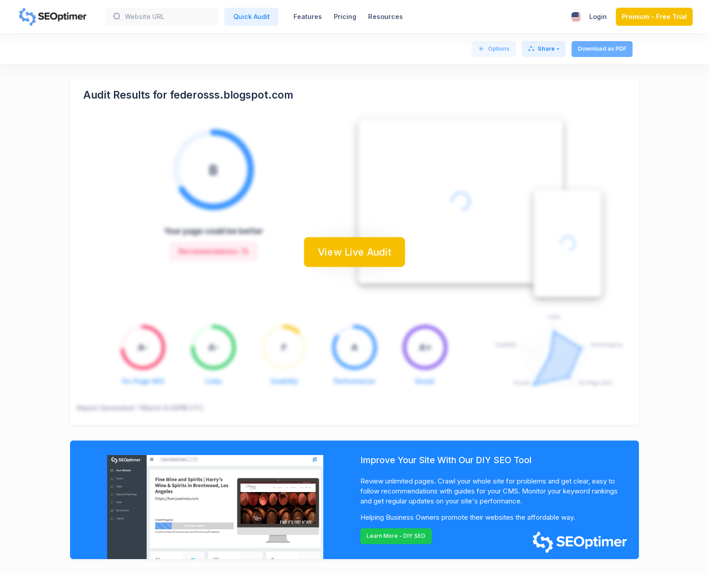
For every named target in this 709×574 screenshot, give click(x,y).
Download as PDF (602, 48)
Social (425, 381)
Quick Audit (251, 16)
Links (213, 381)
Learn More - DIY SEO (396, 535)
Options (494, 48)
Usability (284, 381)
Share (541, 48)
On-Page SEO (143, 381)
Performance (354, 381)
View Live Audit (354, 252)
